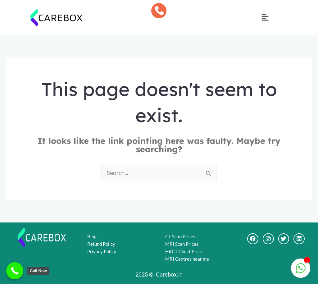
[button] (265, 17)
